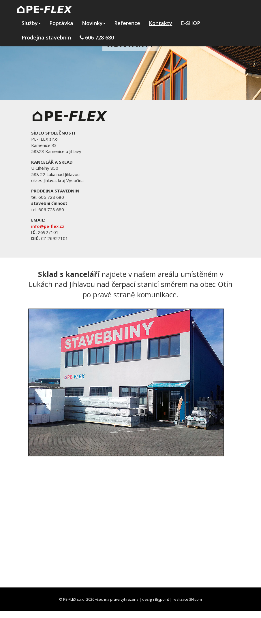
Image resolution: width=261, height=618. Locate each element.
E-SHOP (190, 23)
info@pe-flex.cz (47, 226)
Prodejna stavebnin (46, 37)
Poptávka (61, 23)
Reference (127, 23)
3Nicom (195, 599)
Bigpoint (162, 599)
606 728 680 (97, 37)
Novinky (94, 23)
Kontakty (160, 23)
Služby (31, 23)
